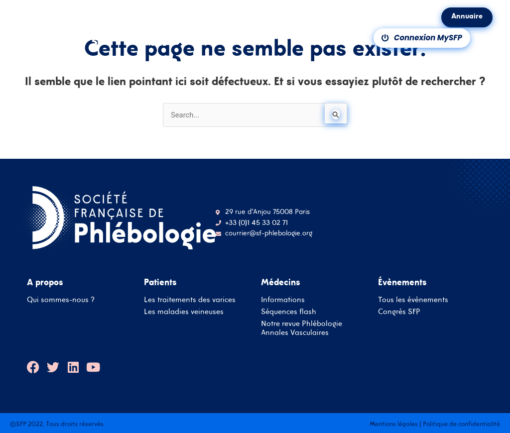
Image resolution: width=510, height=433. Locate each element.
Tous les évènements (413, 299)
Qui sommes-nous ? (61, 299)
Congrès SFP (399, 311)
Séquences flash (288, 311)
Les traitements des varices (190, 299)
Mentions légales (394, 424)
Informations (283, 299)
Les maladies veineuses (184, 311)
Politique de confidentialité (461, 424)
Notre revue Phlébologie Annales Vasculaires (301, 328)
